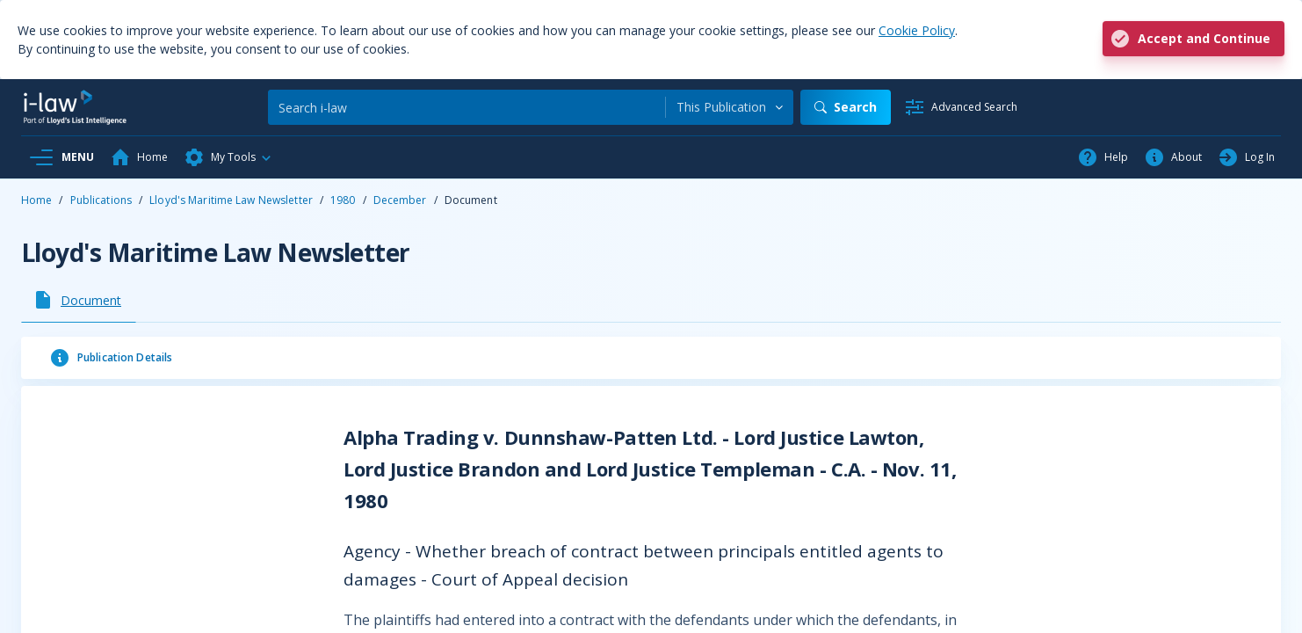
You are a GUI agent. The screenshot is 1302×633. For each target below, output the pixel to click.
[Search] (466, 107)
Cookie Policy (917, 30)
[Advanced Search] (961, 107)
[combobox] (729, 107)
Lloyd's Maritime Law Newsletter (231, 200)
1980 (342, 200)
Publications (101, 200)
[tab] (78, 300)
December (400, 200)
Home (36, 200)
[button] (228, 157)
